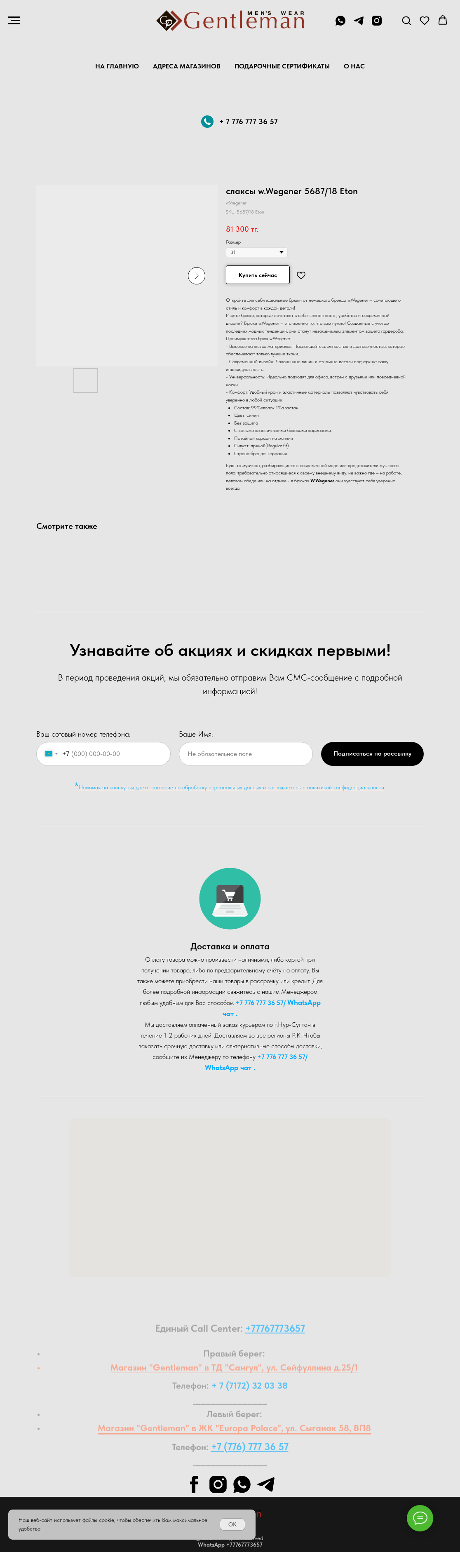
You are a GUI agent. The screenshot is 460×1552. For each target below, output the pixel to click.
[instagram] (377, 24)
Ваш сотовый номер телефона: (83, 734)
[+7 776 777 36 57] (340, 24)
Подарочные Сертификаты (282, 66)
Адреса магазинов (187, 66)
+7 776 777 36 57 (259, 1003)
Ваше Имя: (196, 734)
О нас (354, 66)
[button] (406, 20)
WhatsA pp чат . (230, 1067)
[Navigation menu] (14, 20)
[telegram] (358, 24)
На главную (117, 66)
